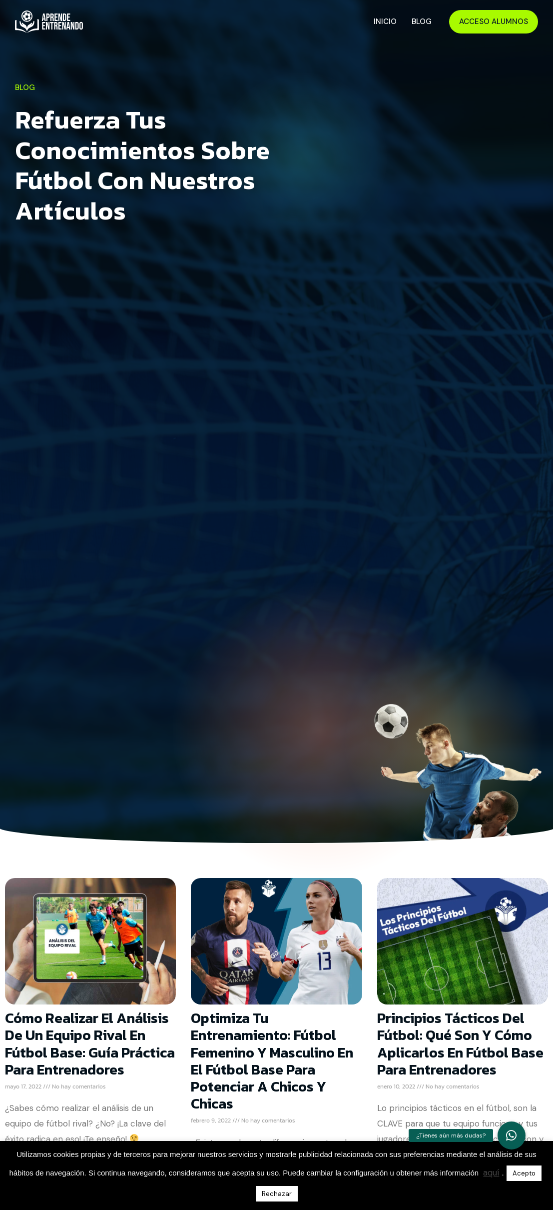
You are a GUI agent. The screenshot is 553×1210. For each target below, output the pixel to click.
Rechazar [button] (277, 1194)
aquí (491, 1172)
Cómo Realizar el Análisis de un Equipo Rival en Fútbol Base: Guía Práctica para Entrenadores (90, 1044)
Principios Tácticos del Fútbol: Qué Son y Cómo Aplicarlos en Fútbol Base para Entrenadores (460, 1044)
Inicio (385, 21)
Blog (422, 21)
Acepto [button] (524, 1173)
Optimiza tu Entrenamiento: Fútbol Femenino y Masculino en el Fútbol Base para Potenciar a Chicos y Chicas (272, 1061)
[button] (512, 1136)
